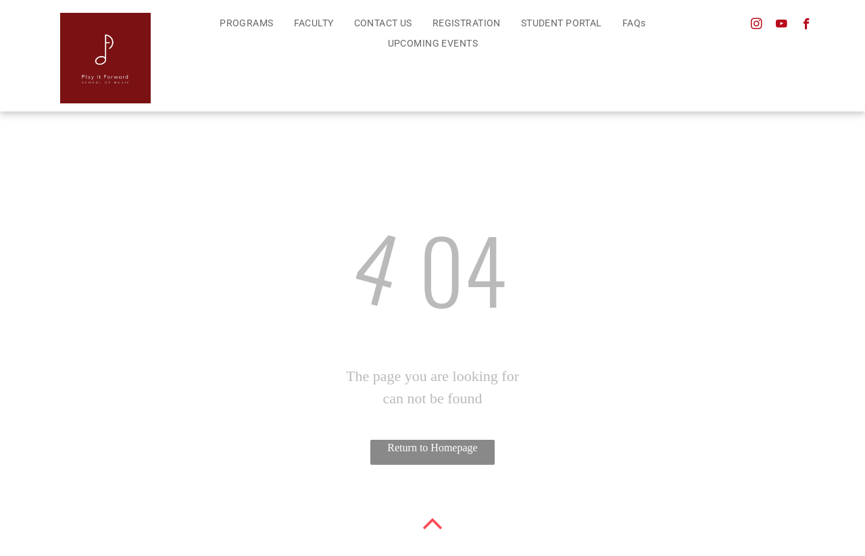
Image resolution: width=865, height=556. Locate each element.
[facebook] (806, 26)
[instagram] (756, 26)
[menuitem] (246, 23)
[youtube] (781, 26)
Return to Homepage (432, 447)
